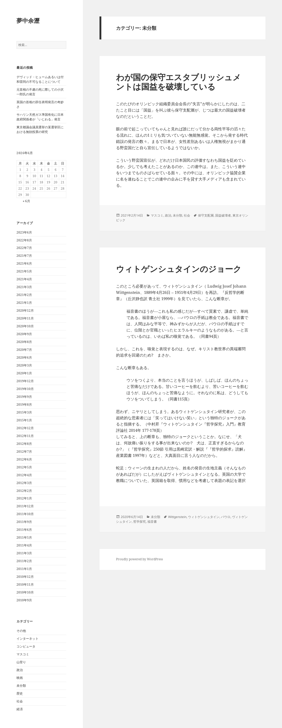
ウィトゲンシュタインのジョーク (178, 268)
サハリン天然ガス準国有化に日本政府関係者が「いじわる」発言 (40, 116)
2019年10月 (25, 389)
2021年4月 (24, 279)
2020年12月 (25, 310)
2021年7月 (24, 255)
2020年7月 (24, 349)
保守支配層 (206, 215)
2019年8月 (24, 404)
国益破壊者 (223, 215)
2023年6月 (24, 232)
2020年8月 (24, 342)
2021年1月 (24, 302)
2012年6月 (24, 459)
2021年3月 (24, 287)
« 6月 (26, 201)
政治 (19, 670)
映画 (19, 677)
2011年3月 (24, 553)
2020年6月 (24, 357)
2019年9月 (24, 396)
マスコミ (22, 654)
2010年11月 (25, 584)
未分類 (21, 685)
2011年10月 (25, 514)
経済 (19, 709)
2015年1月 (24, 420)
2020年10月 (25, 326)
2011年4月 (24, 545)
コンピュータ (25, 646)
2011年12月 (25, 506)
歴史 (19, 693)
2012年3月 (24, 483)
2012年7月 (24, 451)
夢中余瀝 (28, 20)
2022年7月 (24, 248)
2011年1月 (24, 569)
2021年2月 (24, 295)
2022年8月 (24, 240)
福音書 (152, 521)
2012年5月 (24, 467)
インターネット (27, 638)
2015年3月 (24, 412)
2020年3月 (24, 365)
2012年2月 (24, 490)
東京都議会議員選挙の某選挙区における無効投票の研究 (40, 129)
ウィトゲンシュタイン (203, 517)
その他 (21, 630)
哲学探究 (139, 521)
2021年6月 (24, 263)
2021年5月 (24, 271)
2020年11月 (25, 318)
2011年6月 (24, 529)
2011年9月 (24, 522)
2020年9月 (24, 334)
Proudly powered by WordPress (139, 559)
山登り (21, 662)
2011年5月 (24, 537)
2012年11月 (25, 436)
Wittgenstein (177, 517)
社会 (19, 701)
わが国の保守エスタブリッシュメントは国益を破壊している (178, 82)
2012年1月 (24, 498)
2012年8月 (24, 443)
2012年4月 (24, 475)
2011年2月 (24, 561)
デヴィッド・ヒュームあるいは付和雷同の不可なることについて (40, 79)
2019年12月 (25, 381)
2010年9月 (24, 600)
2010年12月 (25, 576)
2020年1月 (24, 373)
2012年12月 (25, 428)
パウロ (225, 517)
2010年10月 (25, 592)
